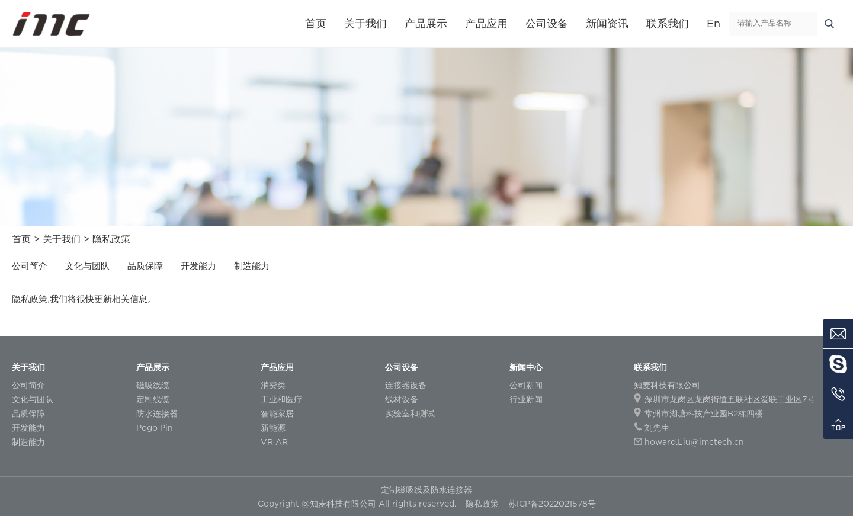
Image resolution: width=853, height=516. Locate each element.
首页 (315, 23)
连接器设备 (405, 384)
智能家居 (277, 413)
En (713, 23)
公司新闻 (526, 384)
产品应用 (486, 23)
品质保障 (145, 265)
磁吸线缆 (152, 384)
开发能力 (198, 265)
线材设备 (401, 399)
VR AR (274, 441)
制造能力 (252, 265)
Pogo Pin (154, 427)
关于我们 (365, 23)
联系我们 (667, 23)
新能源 (273, 427)
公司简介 (29, 265)
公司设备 (546, 23)
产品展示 (426, 23)
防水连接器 (157, 413)
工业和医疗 (281, 399)
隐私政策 (111, 238)
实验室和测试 (410, 413)
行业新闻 (526, 399)
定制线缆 (152, 399)
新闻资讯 (607, 23)
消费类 (273, 384)
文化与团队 (87, 265)
